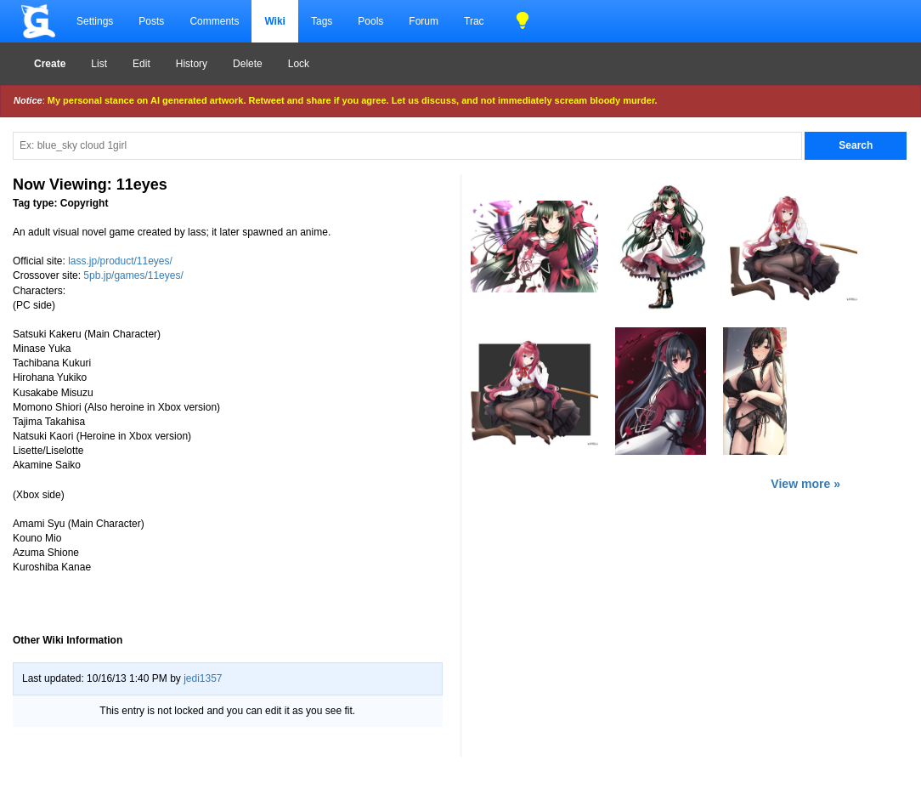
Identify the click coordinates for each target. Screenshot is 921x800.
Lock (298, 64)
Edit (141, 64)
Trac (474, 21)
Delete (248, 64)
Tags (321, 21)
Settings (94, 21)
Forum (423, 21)
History (191, 64)
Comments (214, 21)
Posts (151, 21)
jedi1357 (203, 678)
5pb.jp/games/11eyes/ (133, 275)
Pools (370, 21)
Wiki (274, 21)
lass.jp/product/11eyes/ (120, 261)
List (99, 64)
